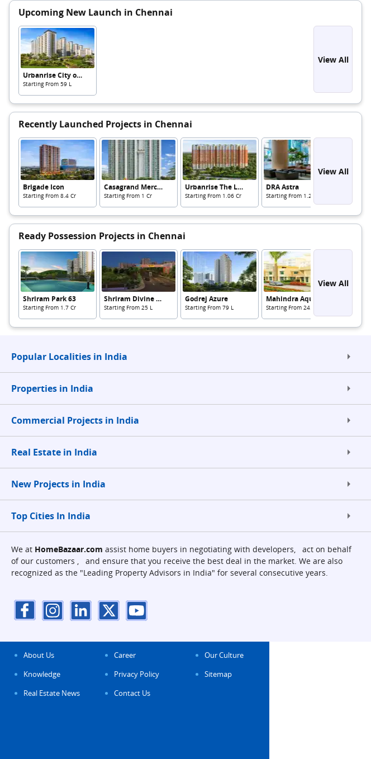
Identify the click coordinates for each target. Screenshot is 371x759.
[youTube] (137, 610)
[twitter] (109, 610)
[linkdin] (81, 610)
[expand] (348, 356)
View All (333, 59)
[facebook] (25, 610)
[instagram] (53, 610)
